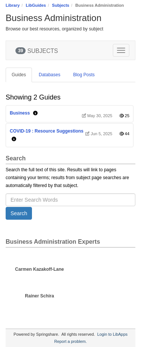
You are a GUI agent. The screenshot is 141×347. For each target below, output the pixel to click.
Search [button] (19, 213)
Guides (19, 74)
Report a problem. (70, 341)
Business (20, 113)
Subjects (60, 5)
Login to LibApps (112, 334)
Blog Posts (83, 74)
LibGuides (36, 5)
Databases (49, 74)
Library (13, 5)
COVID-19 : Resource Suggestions (46, 131)
